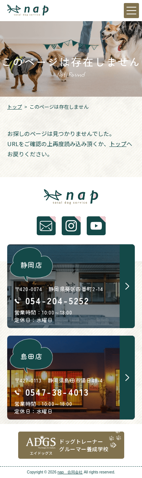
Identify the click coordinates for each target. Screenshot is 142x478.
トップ (14, 106)
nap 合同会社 (70, 472)
